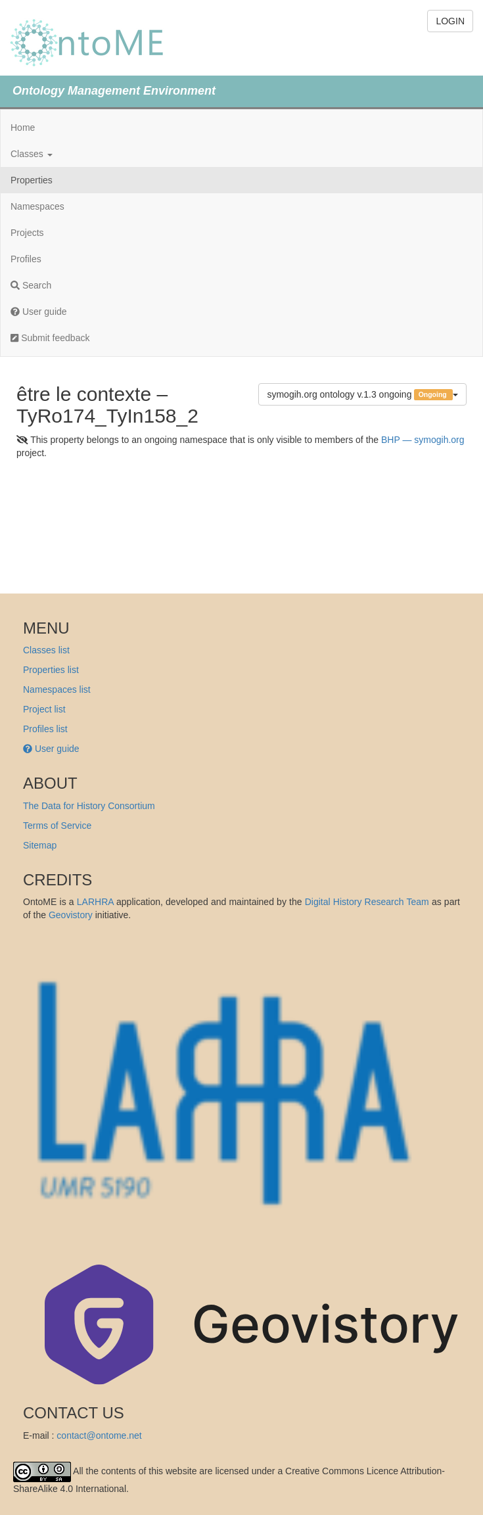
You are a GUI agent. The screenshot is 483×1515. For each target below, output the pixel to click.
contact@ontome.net (99, 1435)
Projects (27, 232)
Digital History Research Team (367, 902)
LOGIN (450, 21)
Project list (44, 709)
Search (31, 285)
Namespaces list (57, 689)
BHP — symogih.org (423, 439)
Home (23, 127)
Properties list (51, 669)
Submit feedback (50, 338)
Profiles (26, 259)
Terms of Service (57, 825)
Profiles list (45, 729)
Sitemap (40, 845)
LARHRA (95, 902)
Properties (32, 180)
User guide (39, 311)
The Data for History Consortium (89, 806)
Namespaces (37, 206)
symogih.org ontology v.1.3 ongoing (362, 394)
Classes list (46, 650)
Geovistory (71, 915)
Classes (32, 154)
